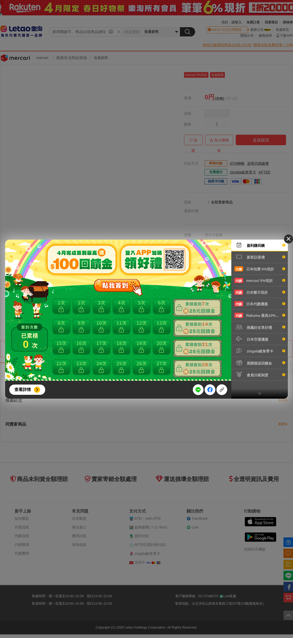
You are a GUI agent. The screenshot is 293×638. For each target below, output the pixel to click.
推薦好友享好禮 (259, 327)
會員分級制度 (259, 374)
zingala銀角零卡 (259, 350)
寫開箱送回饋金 (259, 362)
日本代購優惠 (259, 303)
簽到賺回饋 (259, 245)
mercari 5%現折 (259, 280)
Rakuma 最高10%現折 (259, 315)
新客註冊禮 (259, 256)
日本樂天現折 (259, 292)
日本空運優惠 (259, 338)
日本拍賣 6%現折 (259, 268)
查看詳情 (22, 389)
